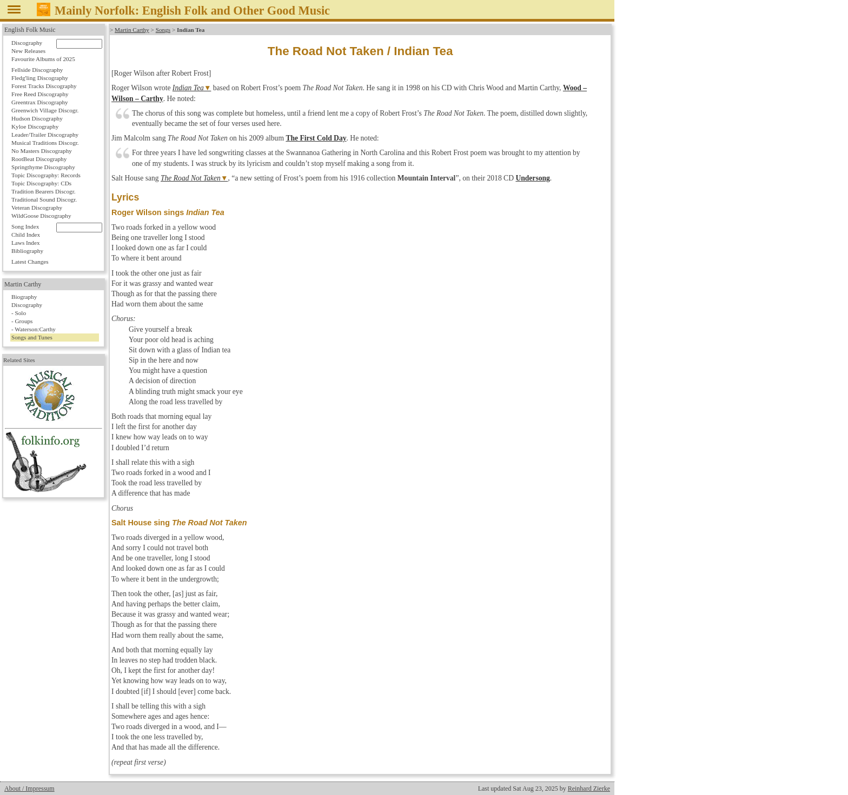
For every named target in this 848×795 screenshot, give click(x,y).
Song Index (25, 226)
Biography (24, 296)
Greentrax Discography (39, 102)
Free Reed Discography (40, 94)
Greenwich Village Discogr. (44, 110)
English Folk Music (30, 30)
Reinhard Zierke (589, 788)
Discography (26, 42)
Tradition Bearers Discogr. (43, 191)
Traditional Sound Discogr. (44, 199)
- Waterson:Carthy (33, 329)
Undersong (532, 178)
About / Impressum (29, 788)
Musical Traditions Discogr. (45, 142)
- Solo (18, 313)
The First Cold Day (316, 138)
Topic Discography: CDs (41, 183)
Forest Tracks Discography (44, 86)
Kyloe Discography (34, 126)
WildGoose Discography (41, 215)
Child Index (25, 234)
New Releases (28, 51)
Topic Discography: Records (46, 175)
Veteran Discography (36, 207)
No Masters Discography (41, 151)
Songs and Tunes (31, 337)
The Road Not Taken (191, 178)
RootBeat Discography (39, 159)
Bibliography (27, 251)
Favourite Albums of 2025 (43, 59)
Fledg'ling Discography (39, 78)
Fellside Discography (37, 69)
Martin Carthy (132, 29)
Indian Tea (188, 88)
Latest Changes (30, 261)
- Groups (21, 321)
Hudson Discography (37, 118)
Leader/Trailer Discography (44, 134)
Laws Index (25, 242)
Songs (163, 29)
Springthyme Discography (43, 167)
